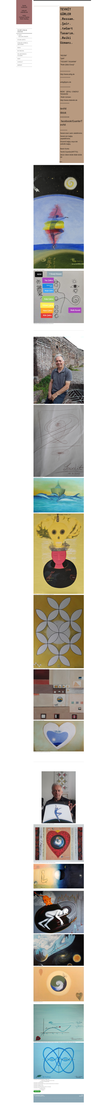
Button (61, 161)
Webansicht (81, 1095)
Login (82, 1094)
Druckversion (37, 1095)
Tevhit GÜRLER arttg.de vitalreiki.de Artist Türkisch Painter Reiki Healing (24, 12)
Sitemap (42, 1095)
